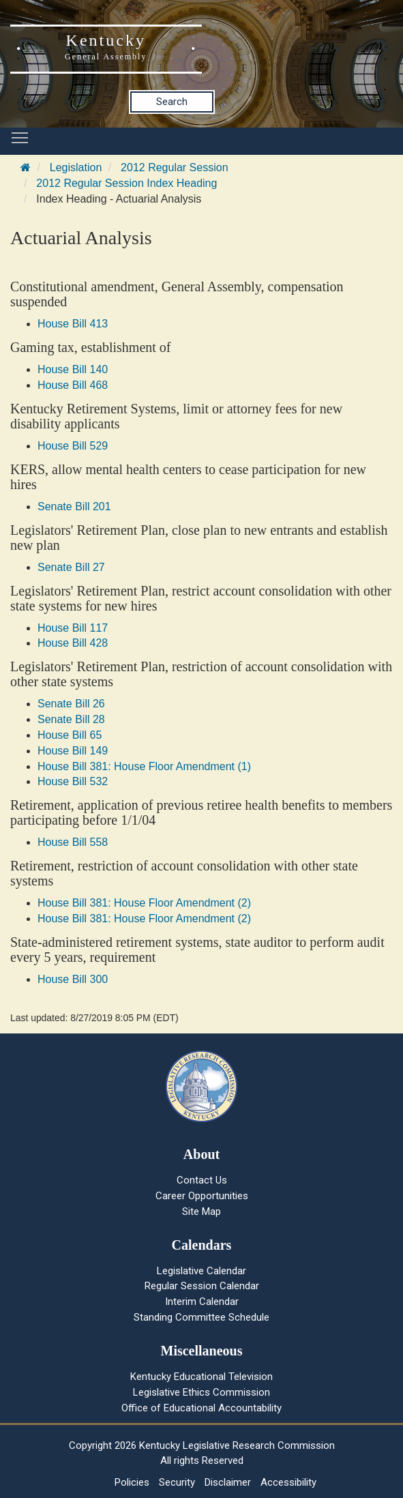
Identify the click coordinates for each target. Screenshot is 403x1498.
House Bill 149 (73, 751)
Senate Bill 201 (74, 506)
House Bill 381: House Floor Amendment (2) (144, 903)
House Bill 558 (73, 842)
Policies (132, 1482)
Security (177, 1482)
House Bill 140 (73, 369)
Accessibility (288, 1482)
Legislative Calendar (201, 1271)
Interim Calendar (202, 1301)
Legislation (76, 167)
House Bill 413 (73, 323)
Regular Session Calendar (202, 1286)
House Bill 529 (73, 446)
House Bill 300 (73, 979)
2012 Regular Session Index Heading (126, 183)
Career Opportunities (201, 1196)
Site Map (201, 1211)
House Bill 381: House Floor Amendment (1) (144, 766)
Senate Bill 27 (71, 567)
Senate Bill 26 (71, 703)
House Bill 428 (73, 643)
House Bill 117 (73, 628)
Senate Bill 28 (71, 719)
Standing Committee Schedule (201, 1317)
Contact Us (202, 1180)
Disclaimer (228, 1482)
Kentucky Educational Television (201, 1376)
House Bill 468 (73, 385)
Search (172, 102)
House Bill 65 (70, 735)
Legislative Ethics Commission (201, 1392)
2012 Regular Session (174, 167)
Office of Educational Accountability (201, 1408)
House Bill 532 (73, 781)
